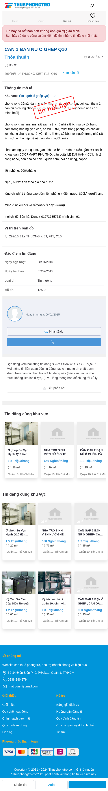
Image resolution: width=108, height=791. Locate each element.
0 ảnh (15, 17)
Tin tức (61, 732)
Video (41, 17)
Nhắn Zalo (54, 331)
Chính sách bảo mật (16, 718)
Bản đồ (67, 17)
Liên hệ (7, 732)
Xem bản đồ (68, 73)
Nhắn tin (17, 785)
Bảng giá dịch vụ (67, 704)
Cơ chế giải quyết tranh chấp (75, 725)
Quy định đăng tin (68, 718)
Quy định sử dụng (14, 725)
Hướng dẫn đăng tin (70, 711)
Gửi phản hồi (54, 388)
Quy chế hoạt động (15, 711)
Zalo (51, 785)
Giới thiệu (8, 704)
